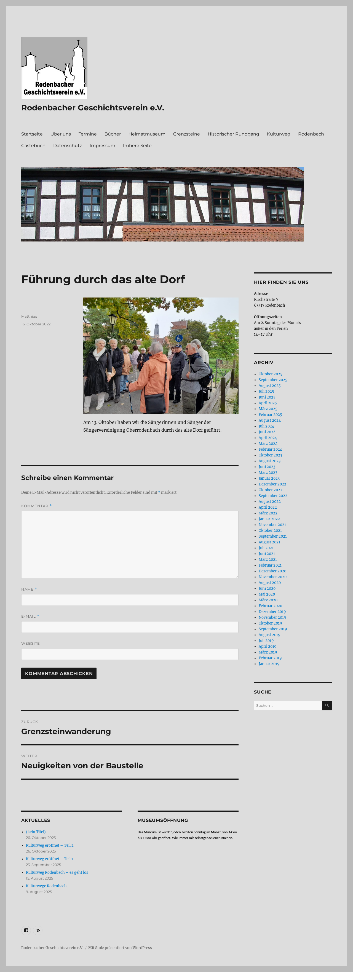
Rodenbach (311, 134)
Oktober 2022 (270, 490)
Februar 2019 (270, 658)
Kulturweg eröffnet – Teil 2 (50, 845)
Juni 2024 (267, 432)
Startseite (32, 134)
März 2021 (268, 559)
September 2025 (273, 380)
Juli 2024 (266, 426)
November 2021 (272, 524)
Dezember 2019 (272, 611)
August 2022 (270, 501)
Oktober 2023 (270, 455)
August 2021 (269, 542)
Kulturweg (278, 134)
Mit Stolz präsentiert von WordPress (120, 948)
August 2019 (269, 635)
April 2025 (268, 403)
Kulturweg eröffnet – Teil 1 (49, 859)
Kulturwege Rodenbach (46, 886)
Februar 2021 (270, 565)
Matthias (29, 316)
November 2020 (273, 577)
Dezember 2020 (272, 571)
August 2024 (270, 420)
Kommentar (36, 506)
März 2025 (268, 409)
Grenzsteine (186, 134)
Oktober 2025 (270, 374)
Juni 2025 (267, 397)
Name (29, 589)
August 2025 (270, 385)
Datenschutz (67, 145)
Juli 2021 (266, 548)
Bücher (113, 134)
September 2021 (273, 536)
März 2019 (268, 652)
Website (30, 643)
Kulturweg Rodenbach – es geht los (57, 872)
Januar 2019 (269, 664)
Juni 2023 (267, 466)
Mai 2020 (267, 594)
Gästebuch (33, 145)
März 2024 (268, 443)
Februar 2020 (270, 606)
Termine (88, 134)
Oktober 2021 (270, 530)
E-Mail (30, 616)
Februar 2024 (270, 449)
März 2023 (268, 472)
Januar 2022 (269, 519)
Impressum (102, 145)
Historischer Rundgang (233, 134)
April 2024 (268, 437)
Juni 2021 (267, 553)
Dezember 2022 (272, 484)
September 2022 (273, 495)
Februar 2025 (270, 414)
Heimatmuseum (147, 134)
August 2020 (270, 582)
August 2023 (269, 461)
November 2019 (272, 617)
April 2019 (268, 646)
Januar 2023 (269, 478)
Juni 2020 (267, 588)
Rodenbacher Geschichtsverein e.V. (92, 107)
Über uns (60, 134)
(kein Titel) (36, 832)
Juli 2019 (266, 640)
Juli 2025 (266, 391)
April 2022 (268, 507)
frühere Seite (137, 145)
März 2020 (268, 600)
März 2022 (268, 513)
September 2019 (273, 629)
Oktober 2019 (270, 623)
